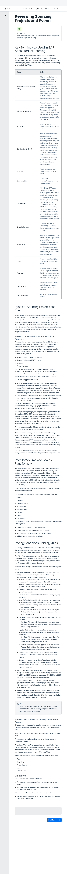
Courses (19, 9)
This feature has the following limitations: (28, 778)
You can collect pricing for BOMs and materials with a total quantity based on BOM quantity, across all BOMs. (37, 428)
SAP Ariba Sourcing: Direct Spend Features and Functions (42, 9)
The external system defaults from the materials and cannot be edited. (38, 783)
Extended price (22, 771)
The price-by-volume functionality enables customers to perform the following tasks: (38, 523)
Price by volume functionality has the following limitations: (34, 793)
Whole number (22, 506)
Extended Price (22, 509)
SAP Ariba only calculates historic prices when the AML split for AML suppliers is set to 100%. (38, 789)
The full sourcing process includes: (26, 380)
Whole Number (22, 765)
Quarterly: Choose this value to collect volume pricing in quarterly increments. (37, 591)
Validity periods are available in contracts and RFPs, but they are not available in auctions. (38, 798)
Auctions (20, 363)
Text (18, 759)
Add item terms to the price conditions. (30, 536)
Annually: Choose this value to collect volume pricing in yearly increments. (39, 596)
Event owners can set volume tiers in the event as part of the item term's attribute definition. (37, 490)
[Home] (5, 9)
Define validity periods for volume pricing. (31, 527)
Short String (20, 762)
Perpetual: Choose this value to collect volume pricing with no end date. (40, 622)
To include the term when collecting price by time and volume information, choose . (35, 740)
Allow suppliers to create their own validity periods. (34, 533)
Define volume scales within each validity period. (33, 530)
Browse (11, 9)
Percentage (21, 518)
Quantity (19, 515)
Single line (20, 501)
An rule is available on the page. (37, 734)
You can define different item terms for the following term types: (36, 494)
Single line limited (22, 503)
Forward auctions (22, 366)
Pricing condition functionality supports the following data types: (36, 755)
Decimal (19, 512)
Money (19, 498)
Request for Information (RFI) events (29, 357)
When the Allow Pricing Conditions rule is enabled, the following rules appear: (38, 568)
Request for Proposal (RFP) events (29, 360)
